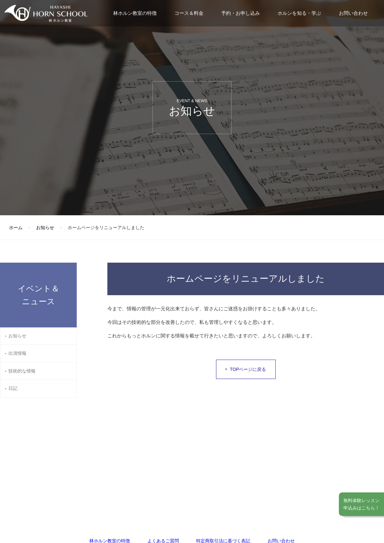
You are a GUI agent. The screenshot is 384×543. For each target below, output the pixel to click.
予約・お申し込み (240, 13)
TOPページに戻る (248, 369)
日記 (12, 388)
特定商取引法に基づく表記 (223, 427)
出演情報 (17, 353)
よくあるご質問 (163, 427)
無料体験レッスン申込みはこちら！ (361, 504)
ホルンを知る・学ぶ (299, 13)
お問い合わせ (353, 13)
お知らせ (17, 335)
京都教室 (215, 463)
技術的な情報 (21, 370)
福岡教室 (123, 463)
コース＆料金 (188, 13)
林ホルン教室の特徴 (135, 13)
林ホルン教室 (48, 466)
